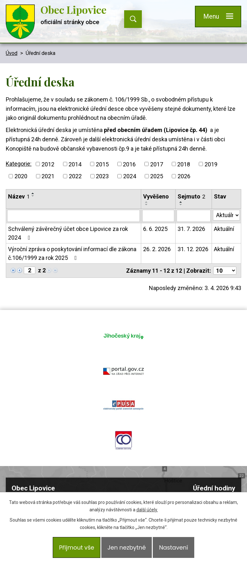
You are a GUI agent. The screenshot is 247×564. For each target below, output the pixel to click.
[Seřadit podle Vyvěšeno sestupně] (146, 204)
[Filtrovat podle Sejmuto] (194, 216)
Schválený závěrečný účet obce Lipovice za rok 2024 (68, 233)
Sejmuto (191, 196)
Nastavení (173, 547)
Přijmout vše (76, 547)
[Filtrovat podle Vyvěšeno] (158, 216)
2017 (156, 164)
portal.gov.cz (168, 336)
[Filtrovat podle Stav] (226, 215)
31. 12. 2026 (193, 249)
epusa (79, 370)
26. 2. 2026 (157, 249)
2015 (102, 164)
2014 (75, 164)
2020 (20, 176)
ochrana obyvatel (168, 370)
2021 (47, 176)
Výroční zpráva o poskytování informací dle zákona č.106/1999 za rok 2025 (72, 253)
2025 (156, 176)
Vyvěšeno (156, 196)
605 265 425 (61, 461)
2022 (75, 176)
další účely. (147, 509)
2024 (129, 176)
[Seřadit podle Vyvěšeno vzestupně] (146, 202)
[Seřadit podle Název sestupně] (33, 196)
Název (19, 196)
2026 (184, 176)
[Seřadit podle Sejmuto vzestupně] (181, 202)
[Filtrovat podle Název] (73, 216)
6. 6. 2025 (155, 228)
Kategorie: (19, 163)
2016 (129, 164)
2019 (211, 164)
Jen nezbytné (126, 547)
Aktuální (224, 228)
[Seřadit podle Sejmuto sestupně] (181, 204)
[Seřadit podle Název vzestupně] (33, 193)
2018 (183, 164)
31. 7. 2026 (191, 228)
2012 (47, 164)
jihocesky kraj (79, 336)
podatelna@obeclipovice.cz (67, 470)
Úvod (11, 53)
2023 (102, 176)
